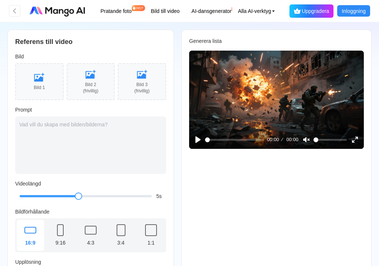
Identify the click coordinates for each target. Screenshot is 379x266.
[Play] (199, 139)
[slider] (78, 196)
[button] (247, 11)
